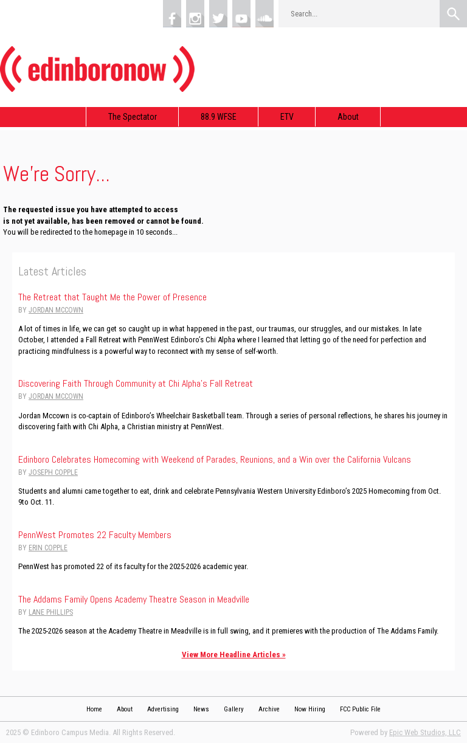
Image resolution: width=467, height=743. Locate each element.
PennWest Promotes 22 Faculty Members (94, 534)
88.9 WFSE (219, 117)
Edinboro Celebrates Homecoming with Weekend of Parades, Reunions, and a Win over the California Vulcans (214, 459)
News (201, 709)
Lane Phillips (51, 612)
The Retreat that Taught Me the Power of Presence (112, 297)
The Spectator (132, 117)
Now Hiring (309, 709)
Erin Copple (48, 548)
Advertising (163, 709)
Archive (269, 709)
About (348, 117)
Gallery (234, 709)
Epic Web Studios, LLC (425, 732)
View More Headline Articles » (234, 654)
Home (94, 709)
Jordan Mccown (56, 310)
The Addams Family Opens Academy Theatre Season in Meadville (133, 599)
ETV (287, 117)
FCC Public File (360, 709)
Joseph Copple (53, 472)
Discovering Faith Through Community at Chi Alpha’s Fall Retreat (135, 383)
